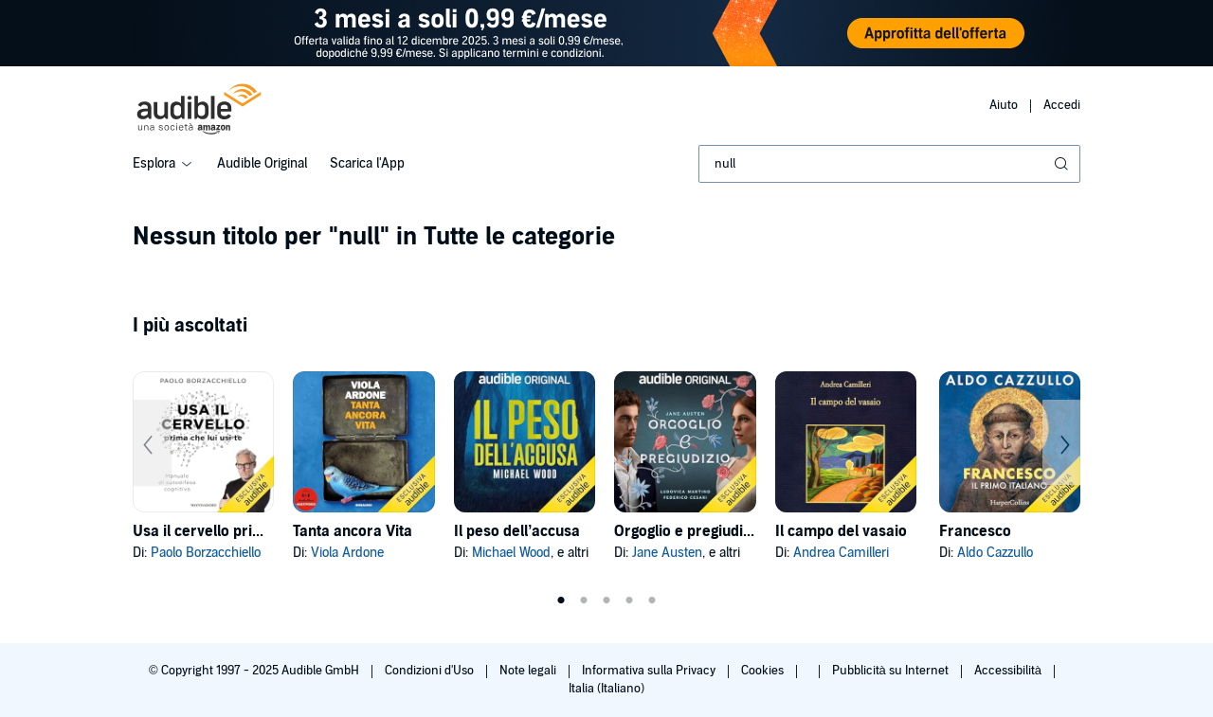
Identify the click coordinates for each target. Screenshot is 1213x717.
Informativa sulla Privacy (650, 670)
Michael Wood (511, 553)
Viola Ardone (347, 553)
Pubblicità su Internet (891, 670)
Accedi (1061, 105)
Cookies (764, 670)
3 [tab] (606, 600)
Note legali (529, 670)
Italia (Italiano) (606, 688)
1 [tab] (561, 600)
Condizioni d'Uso (431, 670)
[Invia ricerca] (1063, 164)
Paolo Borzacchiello (206, 553)
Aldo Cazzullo (995, 553)
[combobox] (889, 164)
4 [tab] (629, 600)
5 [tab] (652, 600)
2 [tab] (583, 600)
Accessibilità (1009, 670)
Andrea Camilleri (841, 553)
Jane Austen (667, 553)
